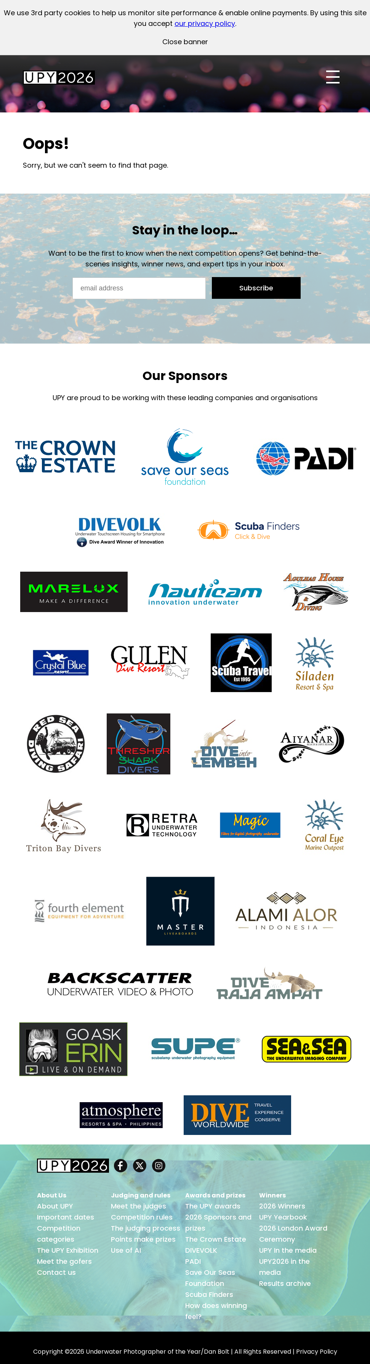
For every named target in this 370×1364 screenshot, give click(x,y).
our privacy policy (205, 23)
